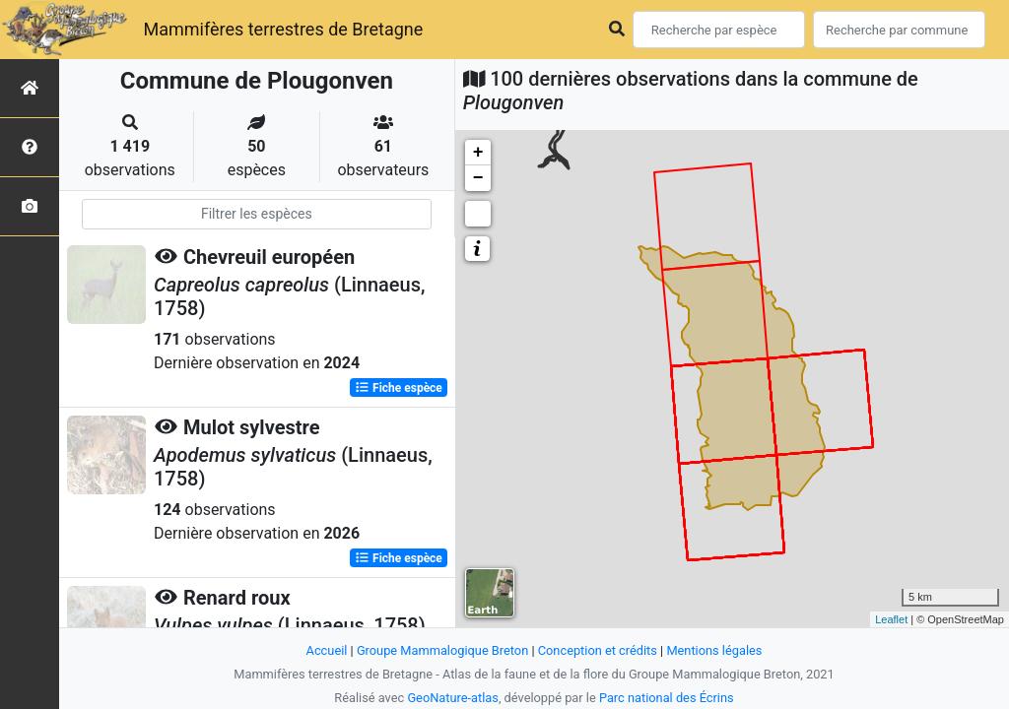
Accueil (327, 650)
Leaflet (891, 619)
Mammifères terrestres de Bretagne (283, 29)
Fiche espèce (398, 388)
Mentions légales (714, 650)
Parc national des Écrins (666, 697)
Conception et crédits (597, 650)
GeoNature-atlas (453, 697)
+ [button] (478, 152)
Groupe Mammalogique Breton (442, 650)
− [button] (478, 178)
